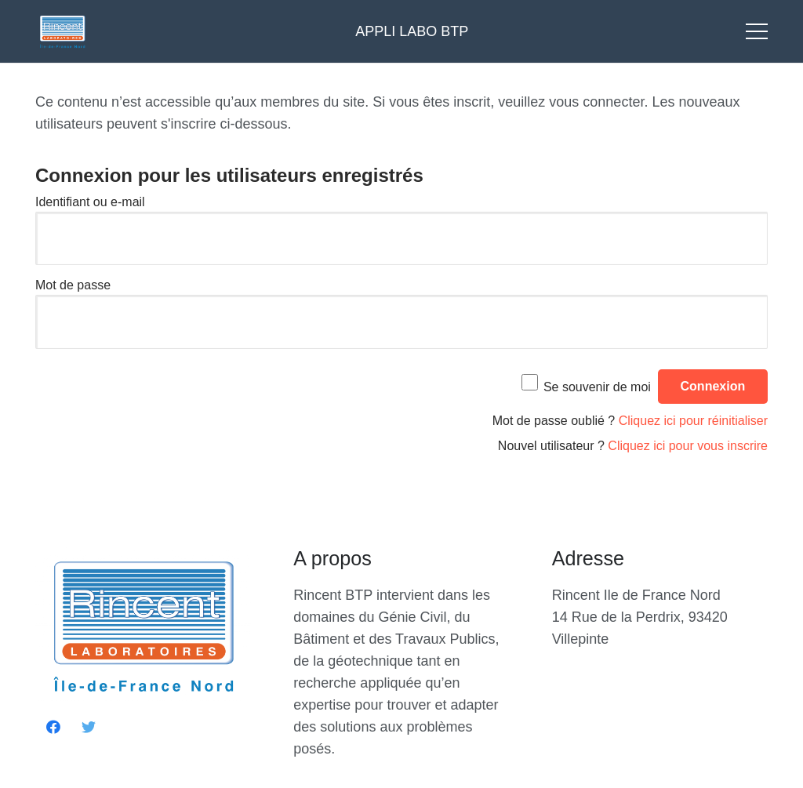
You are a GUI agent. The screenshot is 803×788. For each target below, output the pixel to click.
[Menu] (757, 31)
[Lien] (62, 31)
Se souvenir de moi (597, 386)
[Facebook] (53, 727)
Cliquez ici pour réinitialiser (693, 420)
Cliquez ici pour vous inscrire (688, 445)
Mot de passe (73, 285)
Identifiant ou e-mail (90, 202)
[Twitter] (88, 727)
